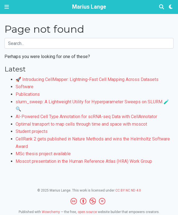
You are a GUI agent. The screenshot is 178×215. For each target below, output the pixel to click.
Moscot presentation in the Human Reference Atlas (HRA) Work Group (84, 161)
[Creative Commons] (89, 201)
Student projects (32, 131)
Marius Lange (89, 7)
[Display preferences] (171, 7)
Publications (28, 94)
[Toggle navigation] (6, 7)
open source (87, 212)
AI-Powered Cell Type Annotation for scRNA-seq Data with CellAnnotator (86, 116)
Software (24, 86)
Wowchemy (51, 212)
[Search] (161, 7)
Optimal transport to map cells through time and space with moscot (81, 124)
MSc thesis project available (43, 153)
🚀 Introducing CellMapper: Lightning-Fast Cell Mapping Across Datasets (87, 79)
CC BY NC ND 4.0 (128, 190)
